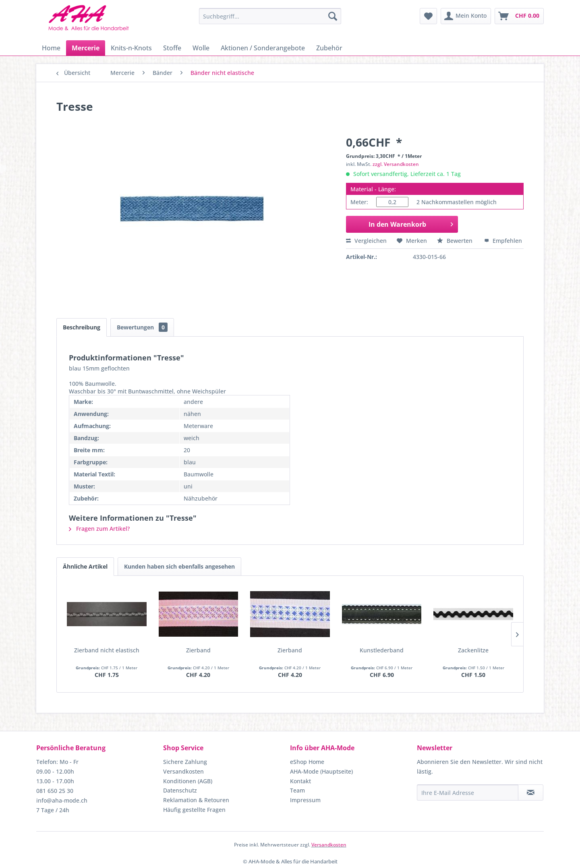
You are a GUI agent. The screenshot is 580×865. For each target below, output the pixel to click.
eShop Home (307, 762)
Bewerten (455, 240)
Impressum (305, 800)
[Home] (51, 48)
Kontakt (300, 781)
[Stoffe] (172, 48)
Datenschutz (180, 790)
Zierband (198, 650)
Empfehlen (503, 240)
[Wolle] (201, 48)
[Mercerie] (85, 48)
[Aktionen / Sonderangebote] (263, 48)
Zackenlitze (473, 650)
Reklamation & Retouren (196, 800)
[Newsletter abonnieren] (530, 792)
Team (297, 790)
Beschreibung (81, 327)
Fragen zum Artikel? (99, 528)
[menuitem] (270, 16)
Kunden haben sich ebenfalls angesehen (179, 566)
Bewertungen (142, 327)
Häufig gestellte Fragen (194, 809)
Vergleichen (366, 240)
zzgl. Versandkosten (396, 164)
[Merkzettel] (428, 16)
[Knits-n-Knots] (131, 48)
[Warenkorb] (519, 16)
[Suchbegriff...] (270, 16)
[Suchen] (332, 16)
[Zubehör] (329, 48)
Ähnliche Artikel (85, 566)
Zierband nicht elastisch (106, 650)
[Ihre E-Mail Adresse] (467, 792)
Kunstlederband (382, 650)
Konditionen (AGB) (187, 781)
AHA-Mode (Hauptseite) (321, 771)
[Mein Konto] (466, 16)
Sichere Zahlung (185, 762)
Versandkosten (183, 771)
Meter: (359, 202)
